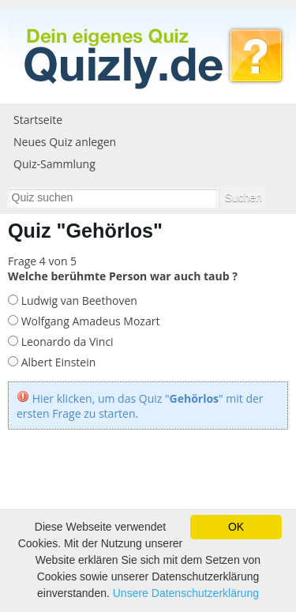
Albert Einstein (57, 362)
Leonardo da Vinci (66, 341)
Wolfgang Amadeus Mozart (88, 321)
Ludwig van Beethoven (77, 300)
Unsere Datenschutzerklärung (186, 593)
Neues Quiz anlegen (64, 141)
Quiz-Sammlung (54, 163)
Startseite (37, 119)
